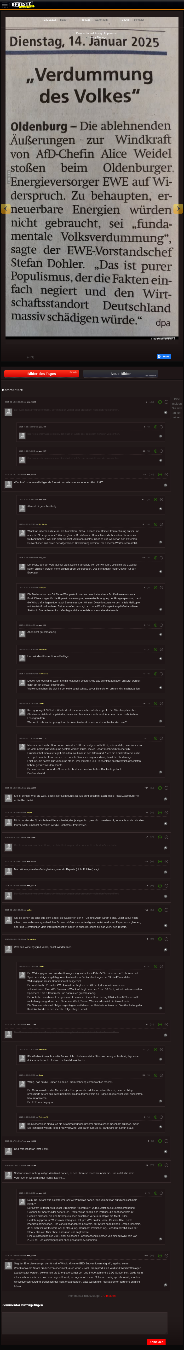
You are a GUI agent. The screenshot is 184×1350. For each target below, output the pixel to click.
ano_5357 (42, 451)
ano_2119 (42, 738)
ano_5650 (42, 500)
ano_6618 (31, 886)
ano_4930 (42, 427)
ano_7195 (31, 1024)
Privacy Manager (98, 37)
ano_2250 (31, 788)
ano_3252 (31, 1141)
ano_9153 (31, 1165)
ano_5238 (31, 402)
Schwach (20, 358)
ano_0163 (31, 474)
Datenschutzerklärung (89, 33)
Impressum (110, 33)
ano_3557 (31, 837)
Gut (8, 358)
